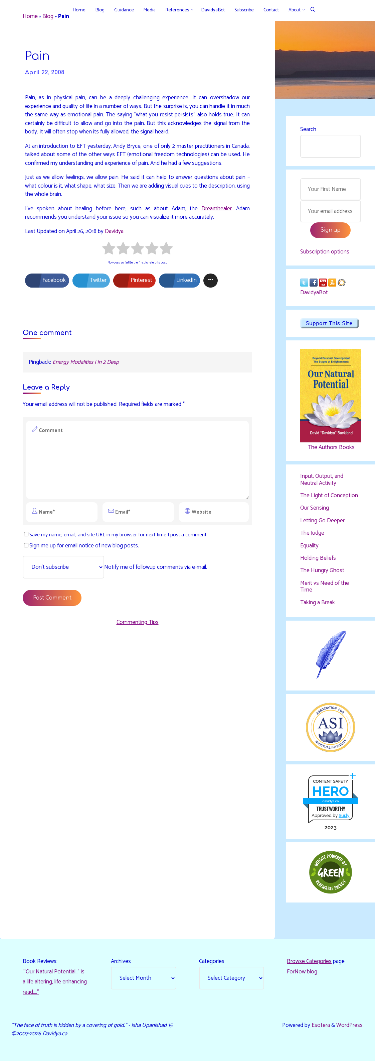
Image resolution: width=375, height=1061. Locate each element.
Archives (121, 961)
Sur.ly (344, 815)
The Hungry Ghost (322, 570)
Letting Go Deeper (322, 520)
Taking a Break (317, 602)
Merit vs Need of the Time (324, 586)
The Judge (312, 533)
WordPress (349, 1025)
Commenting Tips (138, 622)
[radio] (108, 250)
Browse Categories (309, 961)
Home (30, 16)
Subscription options (324, 251)
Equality (309, 545)
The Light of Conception (329, 495)
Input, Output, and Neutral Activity (321, 479)
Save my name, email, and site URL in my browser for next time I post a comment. (115, 535)
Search (308, 129)
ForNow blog (302, 971)
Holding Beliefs (318, 558)
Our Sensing (314, 508)
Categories (211, 961)
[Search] (312, 10)
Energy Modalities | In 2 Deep (85, 362)
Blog (47, 16)
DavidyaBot (314, 292)
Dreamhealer (216, 208)
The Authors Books (331, 447)
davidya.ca (330, 801)
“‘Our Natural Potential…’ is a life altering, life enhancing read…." (55, 982)
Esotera (320, 1025)
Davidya (114, 231)
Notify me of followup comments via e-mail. (115, 567)
